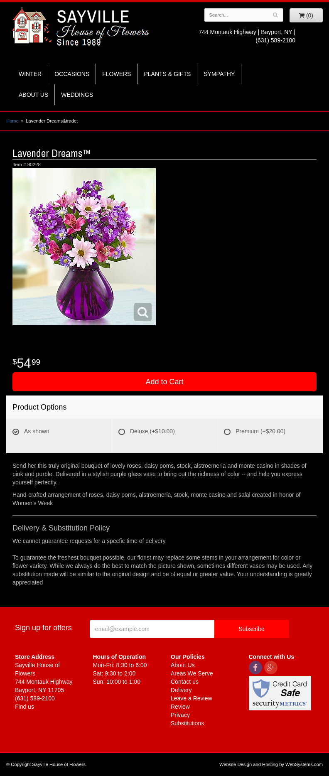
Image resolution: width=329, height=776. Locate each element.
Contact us (185, 681)
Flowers (116, 74)
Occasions (71, 74)
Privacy (180, 715)
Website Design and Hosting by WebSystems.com (271, 764)
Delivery (181, 690)
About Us (33, 94)
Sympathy (219, 74)
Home (12, 120)
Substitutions (187, 723)
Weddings (77, 94)
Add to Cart (164, 382)
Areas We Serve (192, 673)
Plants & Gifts (167, 74)
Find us (24, 706)
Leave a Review (191, 698)
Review (180, 706)
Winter (30, 74)
